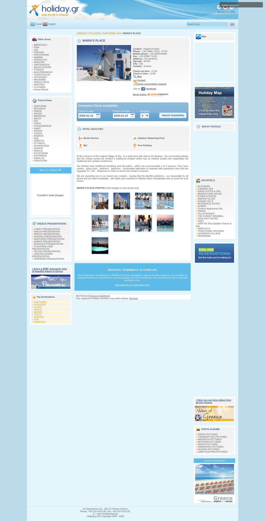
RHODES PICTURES (209, 449)
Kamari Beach (41, 89)
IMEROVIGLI (40, 45)
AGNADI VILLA (205, 201)
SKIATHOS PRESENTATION (48, 244)
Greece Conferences (214, 460)
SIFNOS (38, 131)
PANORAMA (204, 236)
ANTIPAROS (40, 155)
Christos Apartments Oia (210, 208)
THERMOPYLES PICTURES (212, 437)
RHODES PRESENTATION (48, 236)
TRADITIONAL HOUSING (211, 231)
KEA (36, 138)
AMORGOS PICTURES (210, 439)
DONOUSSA (40, 160)
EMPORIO (39, 84)
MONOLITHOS (41, 82)
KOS (36, 319)
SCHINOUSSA (41, 146)
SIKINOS (38, 148)
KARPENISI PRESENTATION (49, 259)
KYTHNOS (39, 143)
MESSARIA (40, 79)
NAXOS (38, 113)
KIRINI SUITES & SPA (209, 191)
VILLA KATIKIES (206, 213)
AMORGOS (40, 116)
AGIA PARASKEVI (43, 72)
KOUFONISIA (41, 153)
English (52, 24)
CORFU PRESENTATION (47, 229)
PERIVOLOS (40, 60)
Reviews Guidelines (99, 296)
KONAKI (202, 206)
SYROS (38, 133)
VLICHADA (39, 87)
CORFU (38, 307)
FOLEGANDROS (42, 126)
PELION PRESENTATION (47, 251)
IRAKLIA (38, 150)
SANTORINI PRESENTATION (49, 239)
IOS (36, 121)
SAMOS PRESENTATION (47, 241)
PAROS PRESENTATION (47, 234)
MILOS (37, 118)
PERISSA (39, 52)
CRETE (38, 314)
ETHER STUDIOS (207, 196)
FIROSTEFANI (41, 55)
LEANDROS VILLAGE (209, 233)
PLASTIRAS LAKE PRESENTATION (42, 247)
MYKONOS (40, 108)
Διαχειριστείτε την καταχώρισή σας (132, 285)
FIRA (36, 47)
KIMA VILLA (204, 228)
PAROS (38, 111)
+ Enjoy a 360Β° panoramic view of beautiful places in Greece (49, 270)
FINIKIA (202, 211)
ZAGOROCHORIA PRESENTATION (42, 255)
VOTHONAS (40, 77)
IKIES (201, 221)
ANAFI (37, 128)
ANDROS (38, 136)
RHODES (39, 317)
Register (133, 298)
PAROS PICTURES (208, 434)
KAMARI (38, 57)
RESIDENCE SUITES (209, 203)
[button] (173, 115)
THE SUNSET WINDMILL (211, 216)
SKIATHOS (39, 322)
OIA (36, 50)
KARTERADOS (42, 64)
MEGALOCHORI (42, 67)
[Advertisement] (132, 303)
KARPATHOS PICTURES (211, 447)
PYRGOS (39, 69)
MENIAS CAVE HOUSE (210, 193)
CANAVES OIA (205, 189)
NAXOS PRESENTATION (47, 231)
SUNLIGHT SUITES (208, 218)
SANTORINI (40, 106)
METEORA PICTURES (209, 442)
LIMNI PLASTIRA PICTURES (213, 451)
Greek (39, 24)
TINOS (37, 123)
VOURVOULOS (42, 74)
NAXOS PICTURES (208, 444)
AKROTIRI (39, 62)
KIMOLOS (39, 158)
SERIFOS (39, 141)
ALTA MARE (204, 186)
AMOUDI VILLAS (206, 198)
